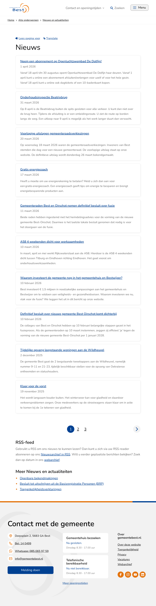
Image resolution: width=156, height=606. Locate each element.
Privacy (122, 554)
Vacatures (124, 559)
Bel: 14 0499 (23, 543)
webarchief (52, 460)
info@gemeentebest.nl (29, 559)
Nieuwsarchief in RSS (55, 454)
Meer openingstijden (75, 583)
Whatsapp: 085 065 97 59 (32, 551)
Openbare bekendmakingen (39, 478)
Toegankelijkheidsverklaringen (40, 489)
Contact (85, 8)
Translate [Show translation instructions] (50, 38)
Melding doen (30, 570)
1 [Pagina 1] (71, 429)
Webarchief (125, 564)
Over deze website (129, 544)
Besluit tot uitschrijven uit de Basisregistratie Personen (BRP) (62, 484)
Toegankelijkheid (128, 549)
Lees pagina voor (28, 38)
